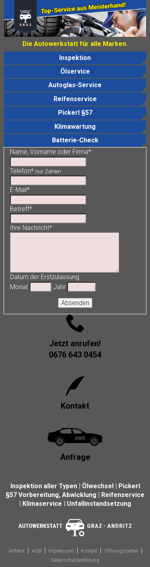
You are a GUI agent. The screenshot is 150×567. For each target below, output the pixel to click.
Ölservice (75, 71)
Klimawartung (75, 126)
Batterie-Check (75, 140)
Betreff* (21, 209)
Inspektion (75, 58)
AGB (37, 551)
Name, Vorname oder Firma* (50, 152)
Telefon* (35, 171)
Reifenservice (75, 99)
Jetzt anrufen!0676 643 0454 (75, 349)
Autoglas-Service (75, 85)
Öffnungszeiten (121, 551)
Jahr (59, 287)
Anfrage (75, 457)
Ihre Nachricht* (31, 228)
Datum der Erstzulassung (44, 277)
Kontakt (75, 406)
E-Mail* (20, 190)
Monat (19, 287)
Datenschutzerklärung (75, 560)
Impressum (61, 551)
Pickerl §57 (75, 112)
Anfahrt (17, 551)
